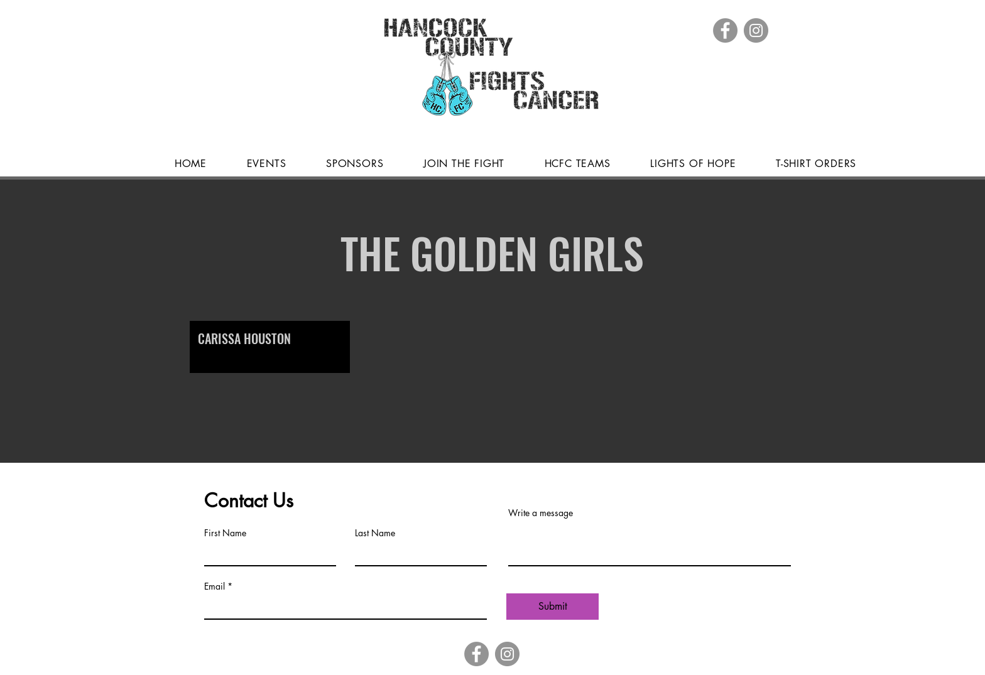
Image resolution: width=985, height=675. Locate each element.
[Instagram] (756, 30)
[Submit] (552, 606)
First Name (225, 533)
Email (214, 586)
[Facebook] (725, 30)
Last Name (375, 533)
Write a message (540, 513)
